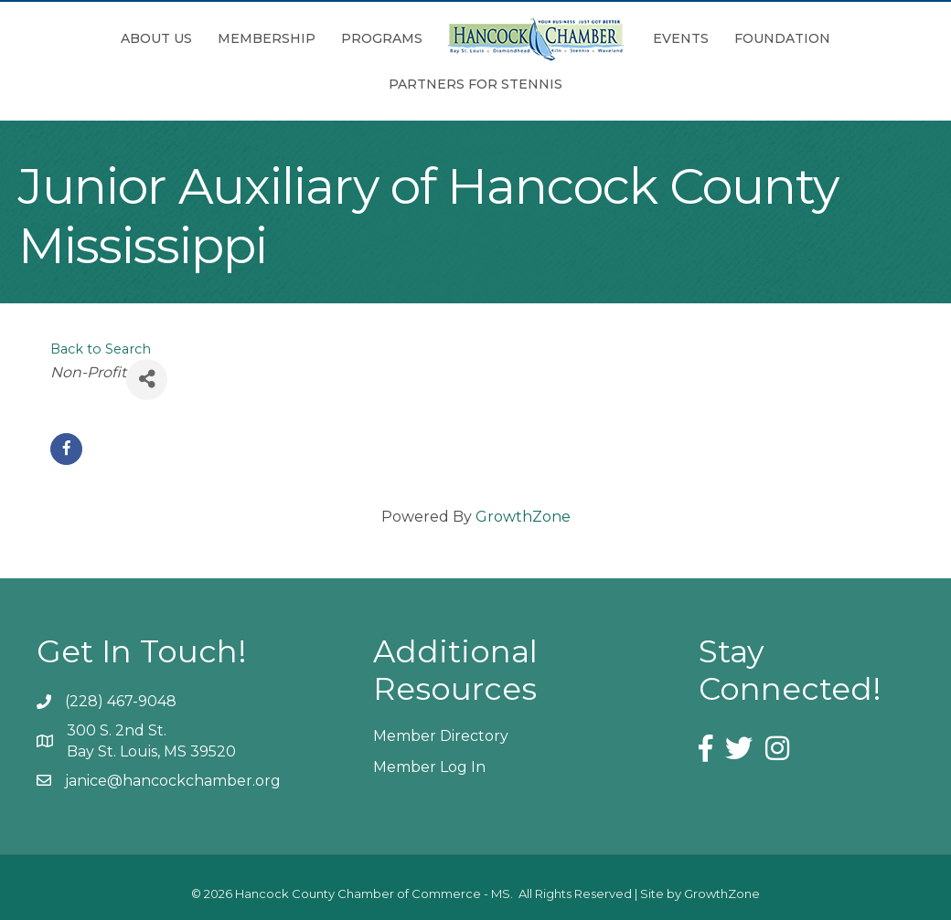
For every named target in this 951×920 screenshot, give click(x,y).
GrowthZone (523, 516)
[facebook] (66, 449)
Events (681, 38)
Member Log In (429, 767)
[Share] (146, 379)
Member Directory (440, 736)
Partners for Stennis (475, 84)
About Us (156, 38)
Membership (266, 38)
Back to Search (100, 349)
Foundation (782, 38)
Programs (381, 38)
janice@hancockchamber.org (173, 780)
